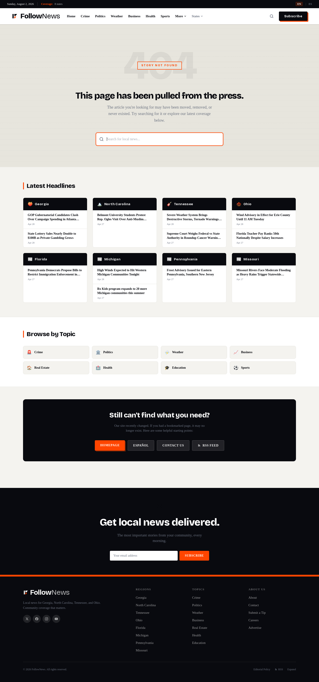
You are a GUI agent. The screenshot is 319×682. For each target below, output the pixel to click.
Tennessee (142, 612)
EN (299, 4)
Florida (140, 627)
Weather (117, 16)
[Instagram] (47, 619)
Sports (165, 16)
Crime (85, 16)
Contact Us (173, 445)
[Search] (271, 16)
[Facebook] (37, 619)
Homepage (110, 445)
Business (134, 16)
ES (310, 4)
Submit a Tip (257, 612)
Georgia (141, 597)
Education (199, 643)
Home (71, 16)
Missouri (142, 650)
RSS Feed (208, 445)
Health (150, 16)
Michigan (142, 635)
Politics (100, 16)
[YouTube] (56, 619)
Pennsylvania (145, 643)
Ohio (139, 620)
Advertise (255, 627)
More (181, 16)
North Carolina (146, 605)
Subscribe (293, 16)
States (197, 16)
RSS (279, 669)
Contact (254, 605)
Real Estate (199, 627)
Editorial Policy (261, 669)
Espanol (291, 669)
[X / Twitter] (27, 619)
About (253, 597)
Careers (254, 620)
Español (141, 445)
